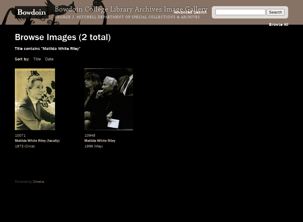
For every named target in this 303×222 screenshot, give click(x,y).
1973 (19, 146)
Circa (30, 146)
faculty (53, 141)
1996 (88, 146)
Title (37, 59)
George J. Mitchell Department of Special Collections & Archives (127, 17)
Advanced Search (190, 12)
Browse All (278, 25)
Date (49, 59)
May (98, 146)
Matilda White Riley (30, 141)
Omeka (38, 182)
